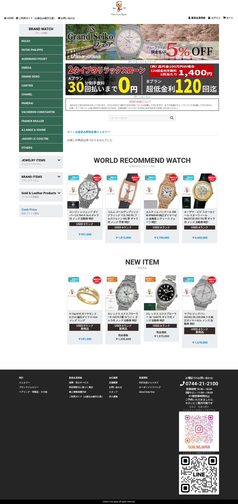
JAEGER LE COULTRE (35, 138)
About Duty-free (146, 392)
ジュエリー (24, 382)
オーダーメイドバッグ (150, 387)
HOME (9, 18)
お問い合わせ (66, 18)
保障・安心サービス (78, 382)
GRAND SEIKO (31, 76)
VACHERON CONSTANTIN (38, 112)
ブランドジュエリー (28, 387)
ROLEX (26, 41)
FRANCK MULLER (33, 121)
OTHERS (27, 147)
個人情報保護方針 (77, 392)
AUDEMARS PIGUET (34, 58)
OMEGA (26, 67)
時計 (21, 377)
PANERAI (27, 103)
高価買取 (143, 377)
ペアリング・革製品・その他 (33, 392)
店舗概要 (113, 382)
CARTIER (27, 85)
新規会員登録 (75, 377)
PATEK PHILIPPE (32, 50)
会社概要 (113, 377)
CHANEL (27, 94)
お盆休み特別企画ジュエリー (92, 132)
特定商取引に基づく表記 (81, 387)
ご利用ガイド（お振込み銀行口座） (36, 18)
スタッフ (113, 392)
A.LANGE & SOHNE (34, 130)
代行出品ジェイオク (148, 382)
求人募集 (113, 396)
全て (69, 132)
